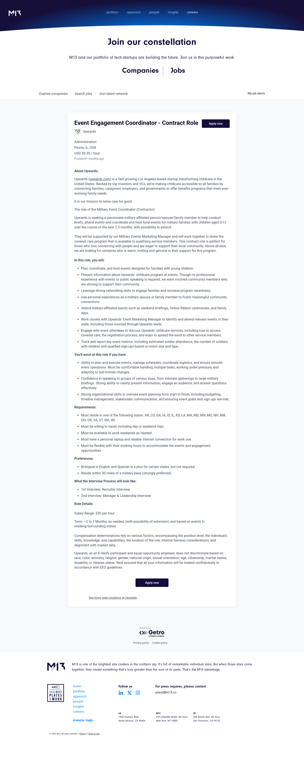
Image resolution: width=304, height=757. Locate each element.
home (77, 686)
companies (53, 94)
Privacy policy (141, 642)
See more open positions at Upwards (113, 597)
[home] (15, 16)
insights (173, 12)
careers (192, 12)
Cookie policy (159, 642)
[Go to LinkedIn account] (121, 692)
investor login (83, 720)
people (154, 12)
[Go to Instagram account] (137, 692)
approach (134, 12)
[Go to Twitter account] (129, 692)
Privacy (83, 734)
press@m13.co (165, 692)
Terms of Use (93, 734)
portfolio (112, 12)
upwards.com (100, 179)
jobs (83, 94)
